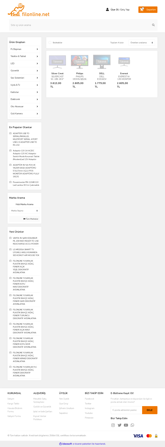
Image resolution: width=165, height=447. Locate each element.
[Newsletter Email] (126, 410)
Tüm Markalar (31, 219)
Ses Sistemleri (17, 77)
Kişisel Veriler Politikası (39, 418)
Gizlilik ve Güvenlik (42, 406)
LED (13, 63)
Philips (79, 73)
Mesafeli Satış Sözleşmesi (39, 400)
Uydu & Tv (15, 85)
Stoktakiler (57, 42)
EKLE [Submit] (150, 410)
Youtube (88, 413)
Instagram (89, 408)
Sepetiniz (63, 413)
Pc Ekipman (16, 49)
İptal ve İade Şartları (42, 411)
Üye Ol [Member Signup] (115, 9)
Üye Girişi (63, 403)
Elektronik (15, 99)
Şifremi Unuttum (66, 408)
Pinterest (89, 417)
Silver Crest (57, 73)
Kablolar (15, 92)
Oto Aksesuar (17, 106)
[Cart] (147, 9)
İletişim (11, 398)
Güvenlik (15, 70)
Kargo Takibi (13, 403)
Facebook (89, 398)
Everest (124, 73)
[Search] (140, 25)
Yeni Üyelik (64, 398)
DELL (101, 73)
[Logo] (28, 9)
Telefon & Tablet (18, 56)
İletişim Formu (14, 416)
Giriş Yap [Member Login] (125, 9)
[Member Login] (107, 9)
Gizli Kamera (17, 113)
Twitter (88, 403)
